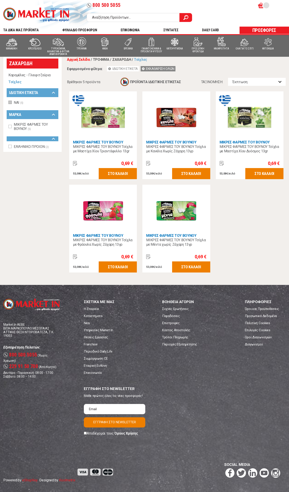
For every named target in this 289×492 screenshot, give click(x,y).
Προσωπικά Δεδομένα (261, 316)
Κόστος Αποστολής (176, 330)
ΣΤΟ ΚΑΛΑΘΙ (118, 173)
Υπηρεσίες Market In (98, 330)
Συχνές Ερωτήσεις (175, 309)
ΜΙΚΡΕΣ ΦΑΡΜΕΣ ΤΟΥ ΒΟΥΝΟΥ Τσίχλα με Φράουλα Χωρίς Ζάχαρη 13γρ (102, 242)
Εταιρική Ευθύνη (95, 366)
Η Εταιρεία (91, 309)
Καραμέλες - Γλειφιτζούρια (29, 75)
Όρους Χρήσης (126, 433)
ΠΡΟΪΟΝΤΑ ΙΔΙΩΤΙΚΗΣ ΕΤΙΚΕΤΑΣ (155, 82)
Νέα (86, 323)
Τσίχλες (15, 82)
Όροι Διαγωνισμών (258, 337)
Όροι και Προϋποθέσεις (262, 309)
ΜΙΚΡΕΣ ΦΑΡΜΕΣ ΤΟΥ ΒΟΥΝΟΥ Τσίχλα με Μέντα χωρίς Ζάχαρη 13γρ (176, 242)
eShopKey (29, 480)
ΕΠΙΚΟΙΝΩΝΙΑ (130, 30)
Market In (36, 15)
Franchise (90, 344)
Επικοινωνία (92, 373)
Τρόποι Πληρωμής (175, 337)
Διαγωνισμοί (254, 344)
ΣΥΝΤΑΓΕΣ (170, 30)
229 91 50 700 (20, 366)
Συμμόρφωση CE (96, 359)
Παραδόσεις (171, 316)
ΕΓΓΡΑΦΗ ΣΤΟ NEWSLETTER (114, 422)
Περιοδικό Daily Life (98, 351)
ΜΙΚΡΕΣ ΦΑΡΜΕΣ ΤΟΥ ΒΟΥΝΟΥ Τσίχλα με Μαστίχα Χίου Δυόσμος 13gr (249, 149)
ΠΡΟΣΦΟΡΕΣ (264, 30)
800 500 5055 (103, 5)
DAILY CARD (210, 30)
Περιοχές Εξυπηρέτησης (179, 344)
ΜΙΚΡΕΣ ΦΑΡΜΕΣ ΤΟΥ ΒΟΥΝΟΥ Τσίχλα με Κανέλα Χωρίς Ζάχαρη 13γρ (176, 149)
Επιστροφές (171, 323)
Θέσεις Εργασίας (96, 337)
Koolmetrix (67, 480)
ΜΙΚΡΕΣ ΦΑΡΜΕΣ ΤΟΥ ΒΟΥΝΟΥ (98, 142)
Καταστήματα (93, 316)
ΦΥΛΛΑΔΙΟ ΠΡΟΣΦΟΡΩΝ (79, 30)
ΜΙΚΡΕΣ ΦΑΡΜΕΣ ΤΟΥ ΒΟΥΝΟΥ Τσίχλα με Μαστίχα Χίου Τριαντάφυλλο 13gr (102, 149)
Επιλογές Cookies (257, 330)
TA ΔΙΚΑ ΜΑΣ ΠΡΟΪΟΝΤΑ (21, 30)
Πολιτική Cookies (257, 323)
